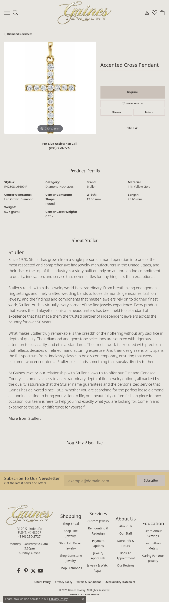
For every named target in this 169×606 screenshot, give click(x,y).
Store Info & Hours (125, 543)
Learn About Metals (153, 545)
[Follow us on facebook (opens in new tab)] (18, 570)
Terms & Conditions (89, 582)
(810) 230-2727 (59, 148)
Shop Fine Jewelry (70, 533)
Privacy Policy (63, 582)
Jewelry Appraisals (98, 555)
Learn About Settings (153, 533)
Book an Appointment (125, 555)
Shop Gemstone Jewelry (71, 558)
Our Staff (125, 533)
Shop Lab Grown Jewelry (70, 545)
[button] (15, 13)
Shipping (116, 112)
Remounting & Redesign (98, 530)
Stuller (91, 187)
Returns (149, 112)
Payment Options (98, 543)
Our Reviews (125, 565)
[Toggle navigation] (7, 13)
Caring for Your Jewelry (153, 558)
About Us (125, 526)
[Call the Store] (30, 536)
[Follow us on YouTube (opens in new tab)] (40, 570)
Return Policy (42, 582)
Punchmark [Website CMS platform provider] (92, 594)
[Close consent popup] (83, 599)
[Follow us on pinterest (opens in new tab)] (26, 570)
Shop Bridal (71, 524)
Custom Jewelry (98, 521)
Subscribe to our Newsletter (32, 478)
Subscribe (151, 480)
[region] (50, 88)
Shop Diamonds (71, 568)
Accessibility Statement (120, 582)
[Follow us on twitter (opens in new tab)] (33, 570)
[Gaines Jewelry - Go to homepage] (29, 515)
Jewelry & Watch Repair (98, 568)
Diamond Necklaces (19, 34)
